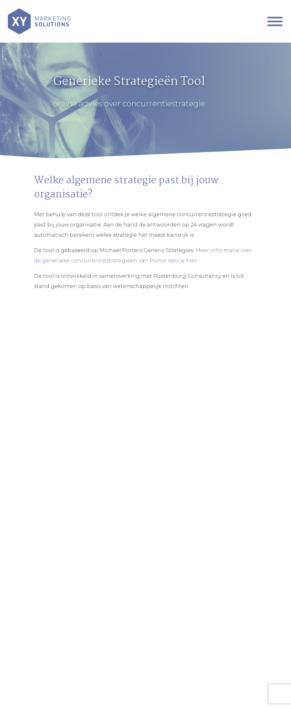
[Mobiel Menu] (275, 21)
